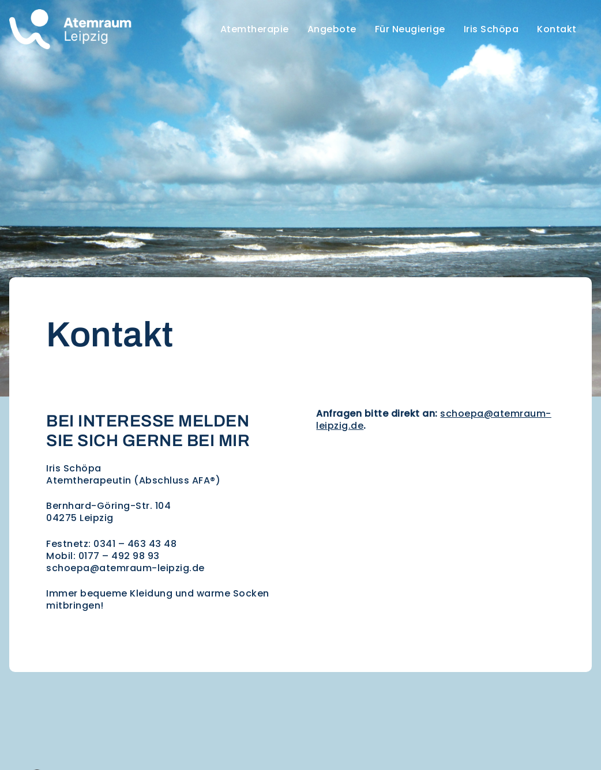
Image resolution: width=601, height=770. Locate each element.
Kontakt (557, 29)
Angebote (331, 29)
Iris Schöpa (491, 29)
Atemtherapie (254, 29)
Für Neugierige (410, 29)
